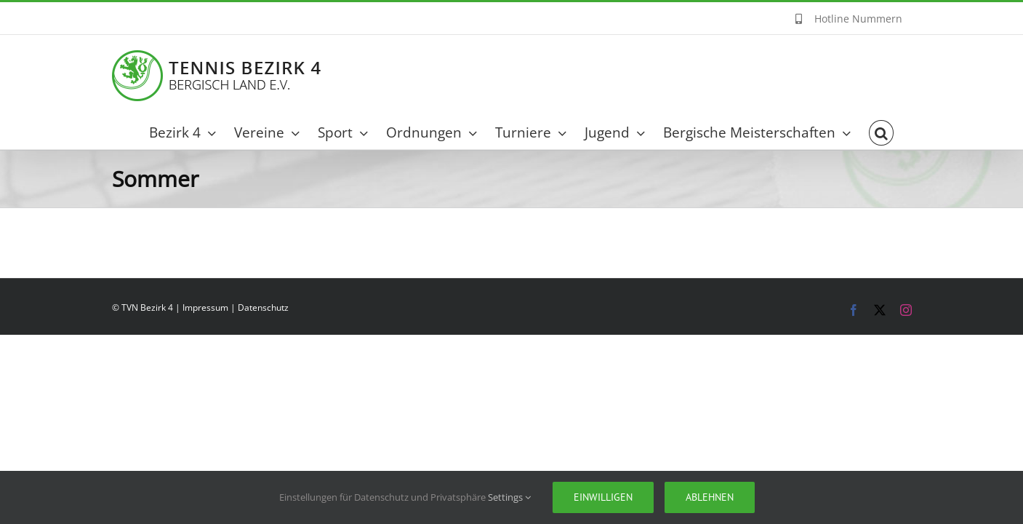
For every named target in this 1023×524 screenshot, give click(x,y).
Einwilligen (603, 497)
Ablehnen (710, 497)
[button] (899, 132)
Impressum (205, 307)
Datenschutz (263, 307)
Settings (509, 497)
